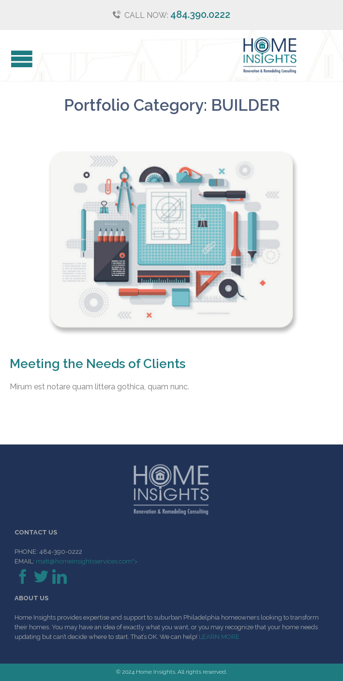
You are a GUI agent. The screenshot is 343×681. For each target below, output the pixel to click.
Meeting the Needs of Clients (98, 363)
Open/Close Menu (18, 60)
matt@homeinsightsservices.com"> (85, 561)
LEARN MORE (219, 636)
